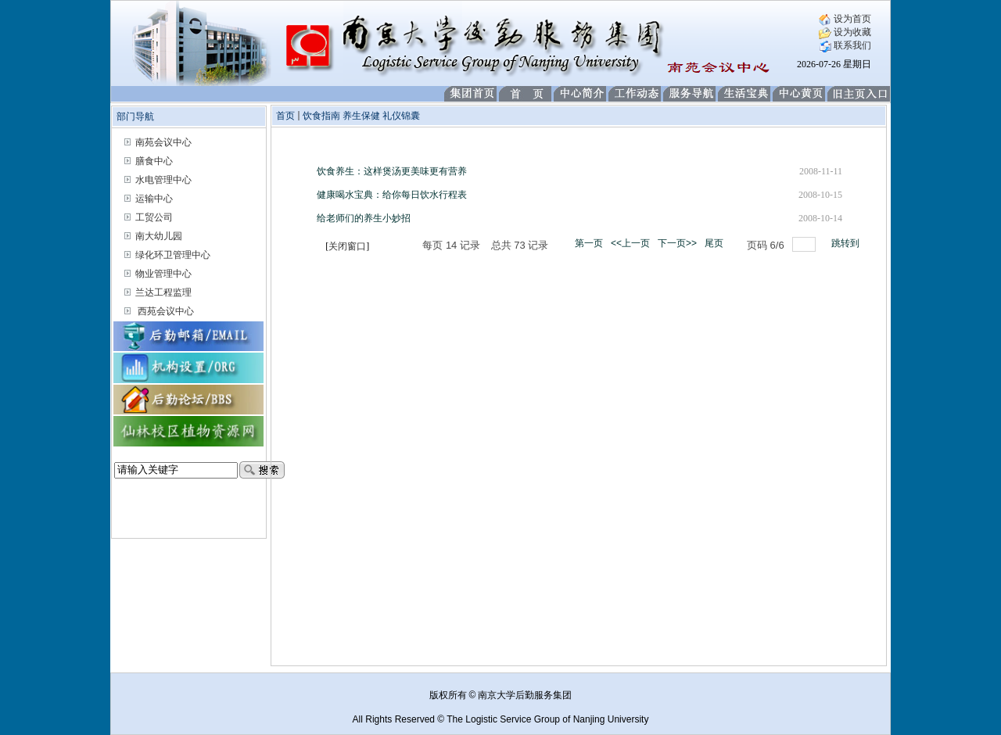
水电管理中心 (163, 179)
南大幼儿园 (158, 236)
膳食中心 (154, 161)
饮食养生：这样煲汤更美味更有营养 (392, 171)
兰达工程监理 (163, 292)
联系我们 (845, 45)
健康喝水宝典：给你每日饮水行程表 (392, 194)
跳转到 (846, 243)
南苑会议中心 (163, 142)
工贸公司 (154, 217)
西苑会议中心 (166, 311)
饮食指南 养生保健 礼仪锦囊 (361, 115)
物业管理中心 (163, 273)
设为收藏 (845, 32)
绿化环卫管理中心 (172, 254)
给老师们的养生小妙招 (364, 218)
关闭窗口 (347, 246)
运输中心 (154, 198)
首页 (285, 115)
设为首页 (845, 18)
